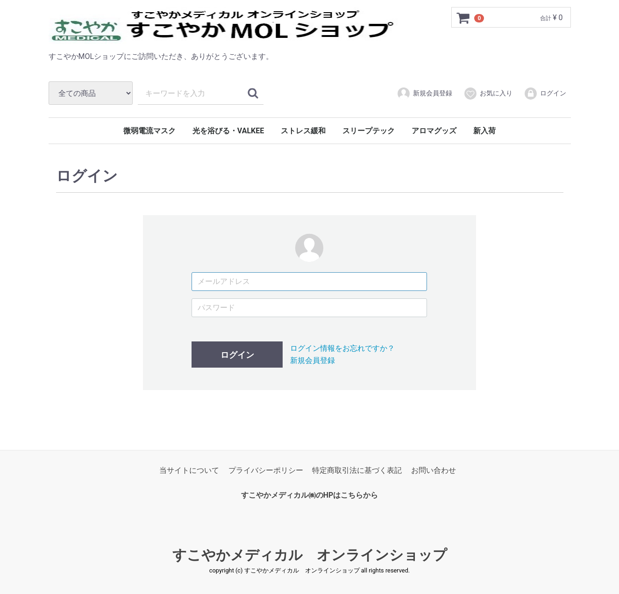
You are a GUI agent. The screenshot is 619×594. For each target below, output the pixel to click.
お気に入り (487, 94)
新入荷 (484, 130)
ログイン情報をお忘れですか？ (342, 348)
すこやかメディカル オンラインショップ (309, 555)
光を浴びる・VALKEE (228, 130)
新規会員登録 (424, 94)
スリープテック (368, 130)
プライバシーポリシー (265, 470)
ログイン (545, 94)
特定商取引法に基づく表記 (357, 470)
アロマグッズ (434, 130)
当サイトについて (189, 470)
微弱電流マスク (149, 130)
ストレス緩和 (303, 130)
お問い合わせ (433, 470)
